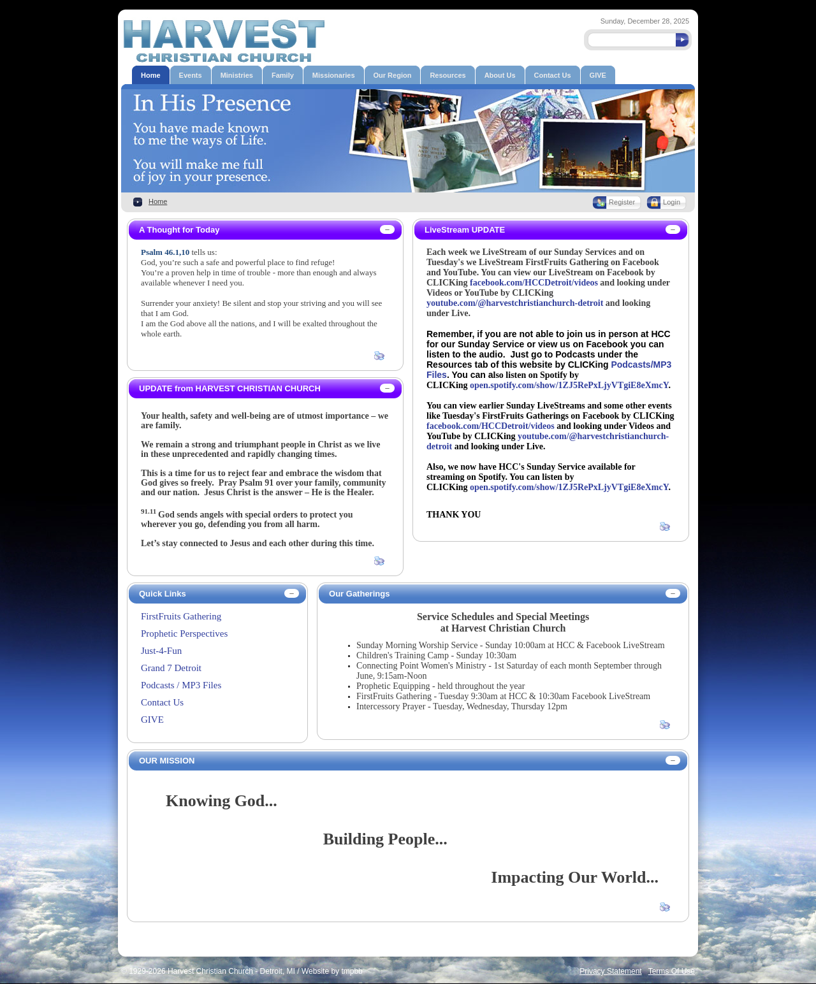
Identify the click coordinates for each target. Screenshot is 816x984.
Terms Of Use (671, 971)
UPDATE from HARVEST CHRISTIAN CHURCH (230, 388)
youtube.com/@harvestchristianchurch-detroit (514, 303)
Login (671, 202)
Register (622, 202)
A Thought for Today (179, 230)
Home (158, 201)
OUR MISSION (166, 760)
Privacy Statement (610, 971)
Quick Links (162, 593)
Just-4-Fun (161, 651)
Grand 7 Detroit (171, 668)
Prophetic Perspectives (184, 633)
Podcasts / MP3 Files (181, 685)
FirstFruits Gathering (181, 616)
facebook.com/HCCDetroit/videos (534, 282)
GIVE (152, 719)
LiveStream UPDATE (465, 230)
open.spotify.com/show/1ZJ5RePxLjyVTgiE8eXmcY (569, 385)
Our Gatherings (359, 593)
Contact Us (162, 702)
